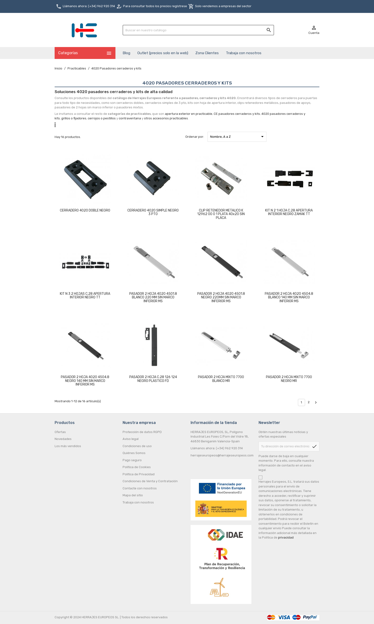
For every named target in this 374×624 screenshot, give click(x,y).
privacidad (286, 537)
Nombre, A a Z (237, 136)
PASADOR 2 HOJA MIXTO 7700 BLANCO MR (221, 379)
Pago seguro (132, 460)
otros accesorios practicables (166, 118)
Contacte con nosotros (140, 488)
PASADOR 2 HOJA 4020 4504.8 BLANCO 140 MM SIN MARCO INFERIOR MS (289, 297)
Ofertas (60, 432)
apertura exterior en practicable (188, 114)
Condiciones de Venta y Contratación (150, 481)
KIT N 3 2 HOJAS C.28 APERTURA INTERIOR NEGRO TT (85, 295)
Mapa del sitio (133, 495)
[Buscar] (198, 30)
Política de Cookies (137, 467)
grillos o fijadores (73, 118)
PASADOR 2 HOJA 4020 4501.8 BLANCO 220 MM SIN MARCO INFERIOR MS (153, 297)
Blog (126, 53)
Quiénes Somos (134, 453)
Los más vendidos (68, 446)
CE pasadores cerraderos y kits (237, 114)
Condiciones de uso (137, 446)
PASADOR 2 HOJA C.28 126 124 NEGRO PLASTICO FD (153, 379)
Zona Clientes (207, 53)
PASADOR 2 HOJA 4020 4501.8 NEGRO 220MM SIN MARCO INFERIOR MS (221, 297)
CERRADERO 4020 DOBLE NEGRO (85, 210)
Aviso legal (131, 439)
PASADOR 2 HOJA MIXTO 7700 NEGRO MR (289, 379)
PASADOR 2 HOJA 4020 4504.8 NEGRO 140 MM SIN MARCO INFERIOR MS (85, 380)
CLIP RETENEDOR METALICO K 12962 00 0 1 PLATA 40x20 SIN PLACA (221, 214)
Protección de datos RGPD (142, 432)
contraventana (130, 118)
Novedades (63, 439)
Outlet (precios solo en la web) (162, 53)
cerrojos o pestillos (102, 118)
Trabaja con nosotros (243, 53)
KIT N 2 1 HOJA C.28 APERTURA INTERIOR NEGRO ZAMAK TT (289, 212)
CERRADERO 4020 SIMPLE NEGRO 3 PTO (153, 212)
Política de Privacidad (139, 474)
